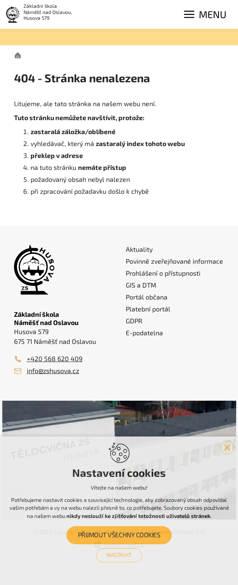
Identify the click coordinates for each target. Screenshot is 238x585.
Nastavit (119, 555)
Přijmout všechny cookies (119, 535)
